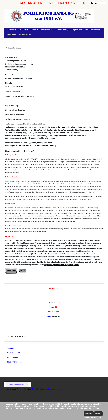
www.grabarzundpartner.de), (18, 135)
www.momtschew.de (29, 127)
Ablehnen (98, 414)
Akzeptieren (88, 414)
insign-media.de (63, 127)
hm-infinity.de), (58, 133)
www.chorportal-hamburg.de (60, 135)
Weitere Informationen (93, 418)
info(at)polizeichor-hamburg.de (23, 96)
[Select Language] (98, 3)
